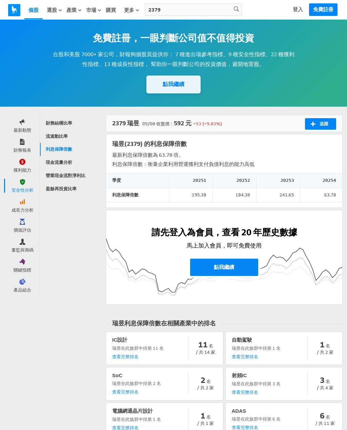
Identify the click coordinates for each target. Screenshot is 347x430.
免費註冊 (323, 9)
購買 (111, 10)
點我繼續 (173, 84)
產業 (74, 10)
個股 (33, 10)
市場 (94, 10)
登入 (298, 9)
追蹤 (319, 124)
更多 (132, 10)
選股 (54, 10)
